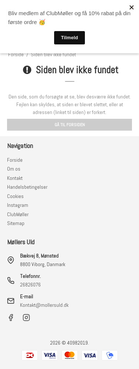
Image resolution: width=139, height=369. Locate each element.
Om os (13, 168)
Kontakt (15, 178)
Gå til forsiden (69, 125)
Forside (15, 160)
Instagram (17, 205)
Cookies (15, 196)
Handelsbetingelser (27, 187)
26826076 (30, 284)
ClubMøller (18, 214)
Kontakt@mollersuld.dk (44, 305)
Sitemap (15, 223)
